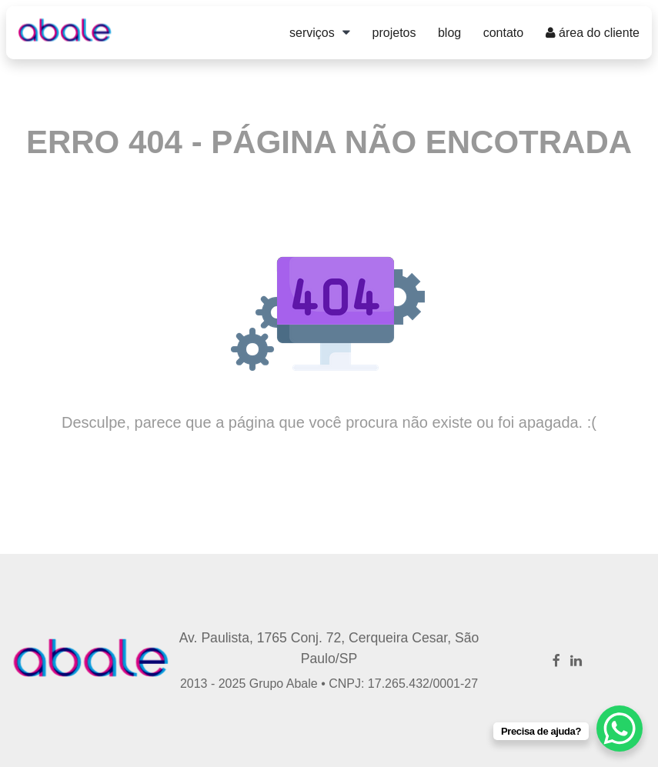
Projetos (394, 32)
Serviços (312, 32)
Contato (503, 32)
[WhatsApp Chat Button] (619, 728)
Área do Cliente (593, 32)
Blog (449, 32)
